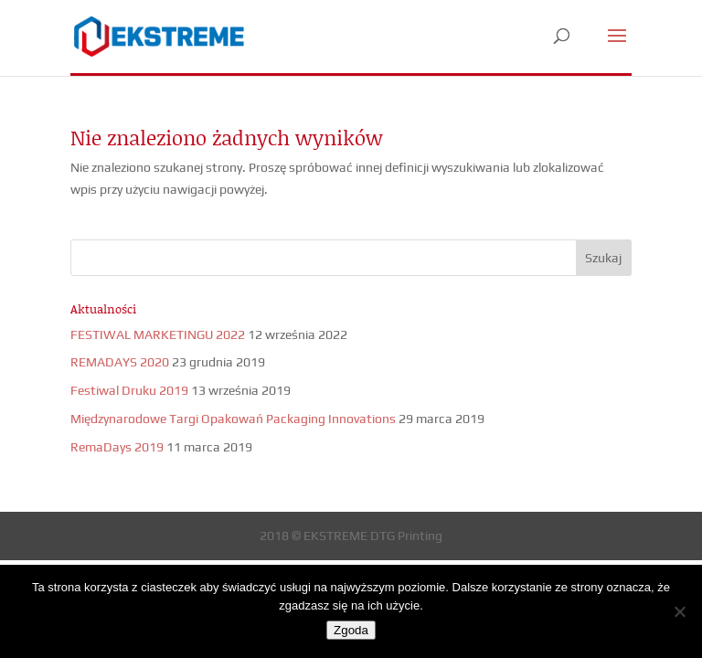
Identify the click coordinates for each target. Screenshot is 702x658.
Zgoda (351, 630)
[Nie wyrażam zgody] (679, 611)
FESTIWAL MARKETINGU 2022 (157, 334)
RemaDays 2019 (117, 447)
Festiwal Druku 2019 (129, 390)
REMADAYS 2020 (119, 362)
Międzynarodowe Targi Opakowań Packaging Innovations (233, 418)
